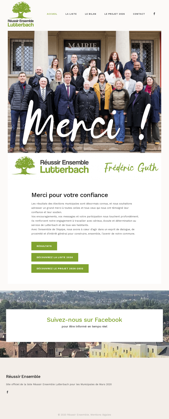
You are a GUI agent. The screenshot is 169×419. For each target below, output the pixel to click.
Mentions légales (100, 414)
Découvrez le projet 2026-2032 (60, 268)
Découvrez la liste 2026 (55, 257)
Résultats (44, 246)
